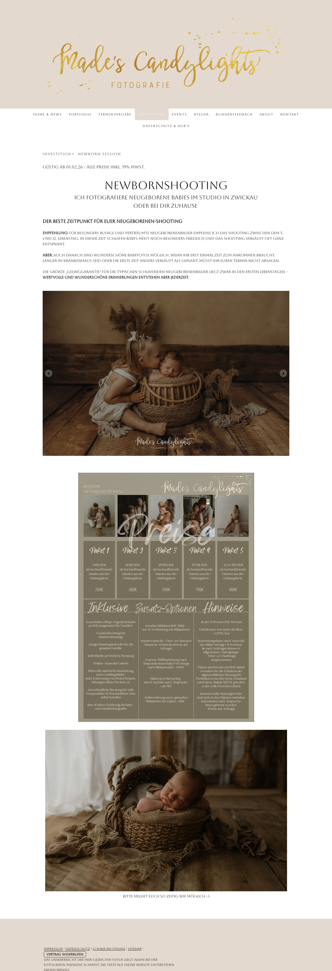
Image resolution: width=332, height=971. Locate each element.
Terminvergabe (114, 114)
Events (179, 114)
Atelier (201, 114)
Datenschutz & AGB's (166, 126)
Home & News (47, 114)
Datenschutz (77, 949)
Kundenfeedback (234, 114)
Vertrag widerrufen (64, 954)
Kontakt (289, 114)
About (266, 114)
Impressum (53, 949)
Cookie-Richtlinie (109, 949)
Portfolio (80, 114)
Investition (151, 114)
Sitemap (135, 949)
